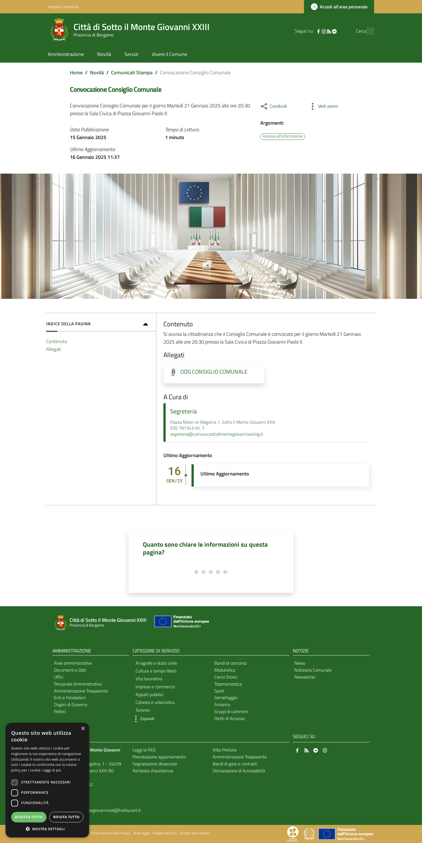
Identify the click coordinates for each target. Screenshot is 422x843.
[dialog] (47, 780)
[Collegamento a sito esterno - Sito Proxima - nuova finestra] (292, 833)
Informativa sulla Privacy (111, 833)
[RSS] (319, 31)
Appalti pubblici (149, 694)
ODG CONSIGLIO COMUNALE (213, 372)
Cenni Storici (225, 677)
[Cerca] (367, 31)
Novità (97, 72)
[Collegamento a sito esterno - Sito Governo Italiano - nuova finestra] (310, 833)
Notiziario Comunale (313, 670)
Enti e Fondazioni (70, 697)
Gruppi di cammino (231, 711)
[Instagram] (314, 31)
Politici (60, 711)
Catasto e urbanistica (155, 702)
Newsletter (305, 677)
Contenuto (56, 341)
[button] (142, 718)
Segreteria (183, 411)
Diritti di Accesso (229, 718)
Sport (219, 690)
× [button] (83, 729)
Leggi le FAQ (144, 749)
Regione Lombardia (63, 6)
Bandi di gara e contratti (235, 763)
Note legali (141, 833)
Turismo (142, 710)
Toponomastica (228, 684)
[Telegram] (324, 31)
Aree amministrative (73, 663)
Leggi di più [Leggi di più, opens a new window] (52, 770)
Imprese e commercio (155, 686)
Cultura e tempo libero (156, 670)
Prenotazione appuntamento (159, 756)
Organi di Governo (70, 704)
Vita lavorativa (149, 678)
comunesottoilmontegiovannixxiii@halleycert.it (97, 810)
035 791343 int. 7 (187, 428)
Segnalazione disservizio (155, 763)
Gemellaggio (225, 697)
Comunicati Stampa (132, 72)
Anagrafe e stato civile (156, 663)
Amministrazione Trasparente (81, 690)
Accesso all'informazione (283, 136)
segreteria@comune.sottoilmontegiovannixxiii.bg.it (216, 434)
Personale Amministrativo (78, 684)
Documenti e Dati (70, 670)
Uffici (58, 677)
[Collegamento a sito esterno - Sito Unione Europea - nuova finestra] (181, 622)
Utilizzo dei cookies (194, 833)
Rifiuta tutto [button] (66, 817)
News (300, 663)
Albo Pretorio (225, 749)
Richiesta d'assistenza (153, 770)
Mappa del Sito (165, 833)
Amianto (222, 704)
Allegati (53, 349)
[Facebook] (308, 31)
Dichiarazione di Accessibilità (239, 770)
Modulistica (224, 670)
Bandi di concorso (230, 663)
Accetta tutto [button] (29, 817)
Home (76, 72)
